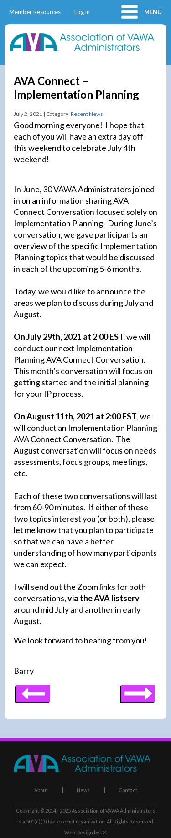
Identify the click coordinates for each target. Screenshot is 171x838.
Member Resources (35, 12)
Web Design (78, 832)
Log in (82, 12)
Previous (138, 690)
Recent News (87, 113)
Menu (153, 11)
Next (33, 690)
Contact (128, 790)
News (83, 790)
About (41, 790)
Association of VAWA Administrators (113, 810)
